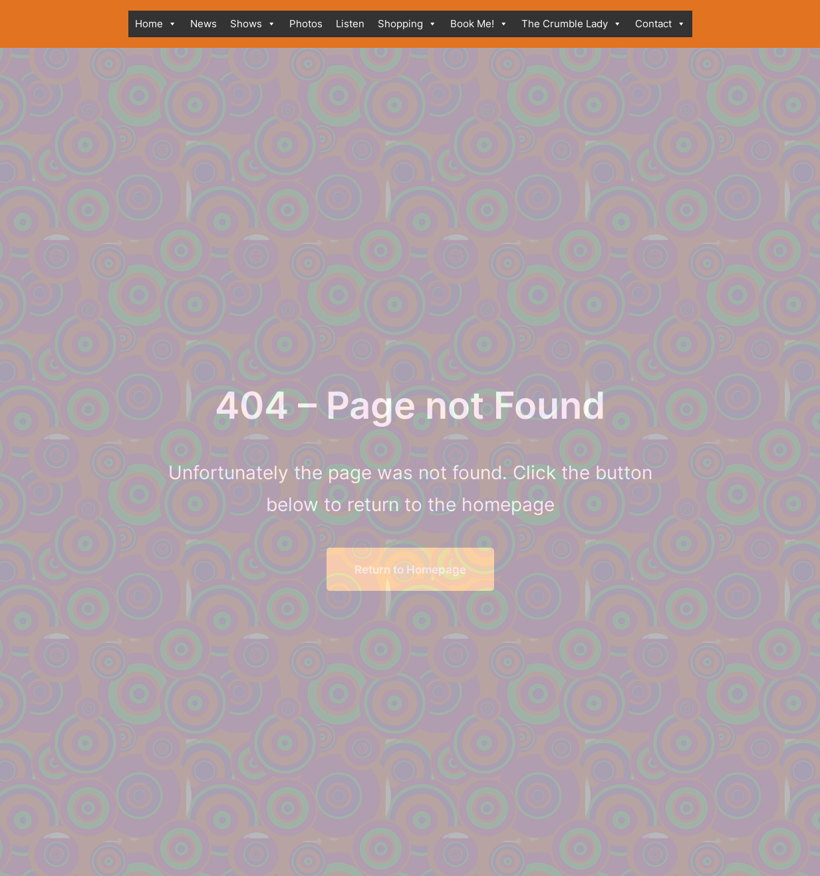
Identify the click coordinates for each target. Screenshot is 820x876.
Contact (660, 24)
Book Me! (479, 24)
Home (156, 24)
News (203, 23)
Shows (253, 24)
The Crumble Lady (571, 24)
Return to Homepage (410, 569)
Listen (350, 23)
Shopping (407, 24)
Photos (306, 23)
